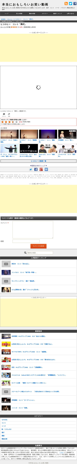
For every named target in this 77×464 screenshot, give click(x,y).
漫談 (3, 436)
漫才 (3, 432)
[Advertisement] (38, 48)
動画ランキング (57, 13)
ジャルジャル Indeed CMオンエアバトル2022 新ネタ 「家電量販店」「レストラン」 (39, 375)
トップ (6, 13)
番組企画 (4, 439)
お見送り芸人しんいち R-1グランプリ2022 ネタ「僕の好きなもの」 (34, 359)
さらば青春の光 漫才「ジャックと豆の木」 (26, 290)
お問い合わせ (70, 13)
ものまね (4, 420)
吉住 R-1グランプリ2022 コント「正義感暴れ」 (27, 367)
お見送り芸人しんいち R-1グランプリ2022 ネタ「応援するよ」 (32, 344)
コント (4, 423)
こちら (61, 452)
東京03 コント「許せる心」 (21, 264)
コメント (5, 223)
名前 (2, 241)
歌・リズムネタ (6, 429)
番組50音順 (32, 13)
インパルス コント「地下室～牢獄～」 (24, 272)
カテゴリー (45, 13)
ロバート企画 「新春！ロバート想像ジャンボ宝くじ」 (29, 383)
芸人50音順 (19, 13)
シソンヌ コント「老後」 (20, 408)
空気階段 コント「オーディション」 (23, 400)
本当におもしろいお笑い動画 (25, 4)
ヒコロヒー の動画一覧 (38, 161)
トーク (4, 426)
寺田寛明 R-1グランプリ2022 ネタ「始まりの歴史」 (29, 336)
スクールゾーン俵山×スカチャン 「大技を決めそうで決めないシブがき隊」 (36, 391)
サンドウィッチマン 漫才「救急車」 (23, 281)
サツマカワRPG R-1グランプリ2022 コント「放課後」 (29, 352)
